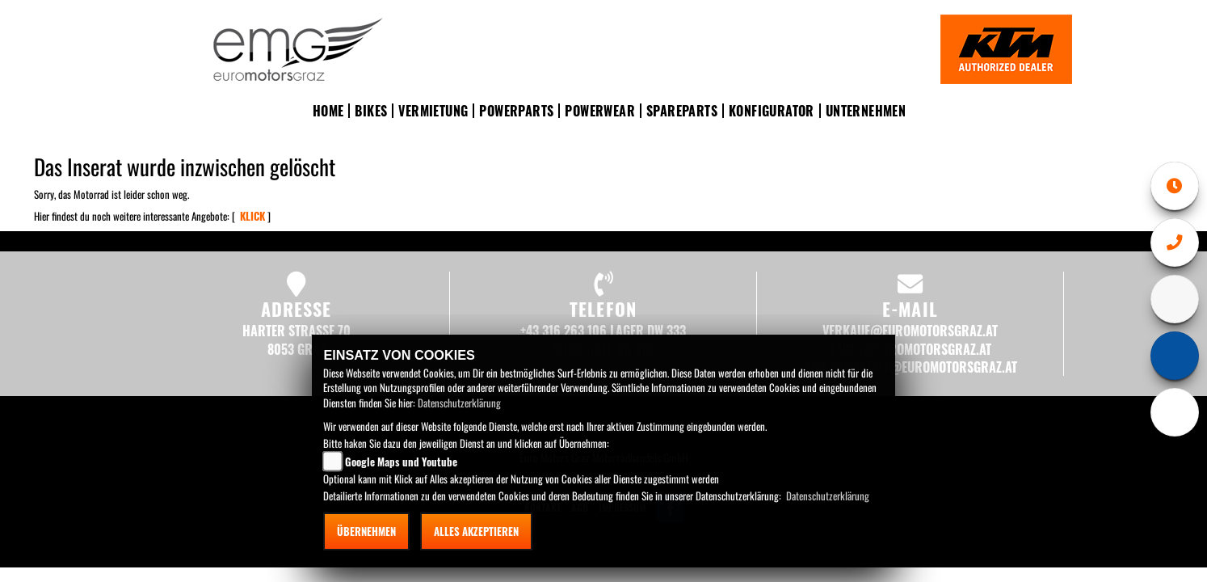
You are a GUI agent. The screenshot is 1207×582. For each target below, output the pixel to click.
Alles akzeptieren (476, 531)
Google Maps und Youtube (401, 461)
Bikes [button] (371, 110)
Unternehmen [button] (866, 110)
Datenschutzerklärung (459, 402)
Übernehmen (366, 531)
